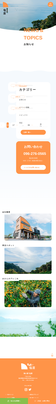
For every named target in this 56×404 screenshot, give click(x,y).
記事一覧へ (27, 132)
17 (13, 125)
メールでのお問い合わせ (31, 167)
